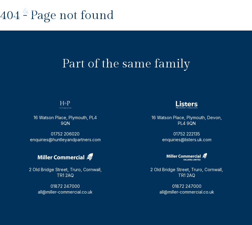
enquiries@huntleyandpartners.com (168, 11)
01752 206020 (224, 11)
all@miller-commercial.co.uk (65, 191)
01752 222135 (186, 133)
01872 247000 (65, 186)
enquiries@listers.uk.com (186, 139)
